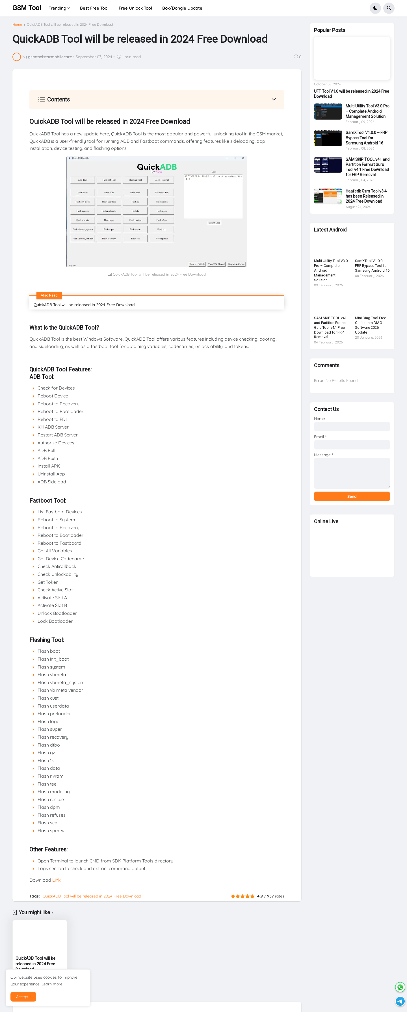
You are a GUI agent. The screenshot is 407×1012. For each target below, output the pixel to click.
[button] (375, 8)
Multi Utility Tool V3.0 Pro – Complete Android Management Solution (367, 113)
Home (17, 24)
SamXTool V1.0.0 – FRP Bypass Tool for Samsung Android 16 (366, 140)
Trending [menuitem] (57, 8)
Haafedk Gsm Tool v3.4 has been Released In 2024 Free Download (366, 198)
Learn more (52, 984)
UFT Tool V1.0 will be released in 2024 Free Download (351, 96)
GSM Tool (26, 8)
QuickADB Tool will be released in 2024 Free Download (70, 24)
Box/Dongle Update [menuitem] (182, 8)
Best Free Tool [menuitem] (94, 8)
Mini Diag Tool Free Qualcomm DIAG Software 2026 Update (370, 327)
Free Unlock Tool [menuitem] (135, 8)
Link (56, 880)
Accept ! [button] (23, 996)
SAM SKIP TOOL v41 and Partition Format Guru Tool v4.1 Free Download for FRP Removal (367, 169)
